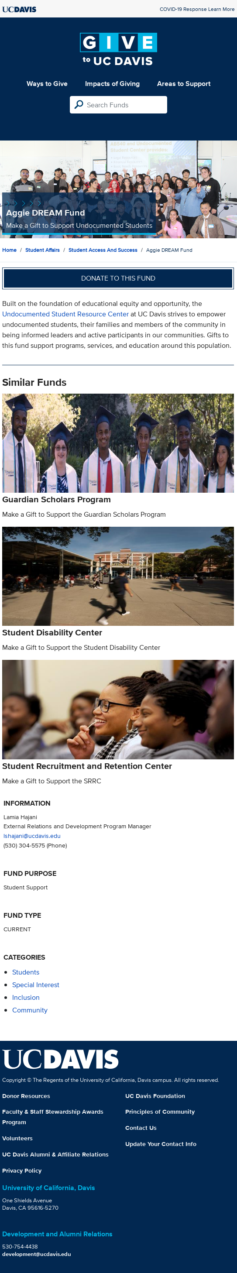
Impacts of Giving (112, 84)
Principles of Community (160, 1111)
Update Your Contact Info (160, 1143)
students (25, 972)
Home (9, 250)
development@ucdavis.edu (36, 1254)
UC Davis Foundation (155, 1095)
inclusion (26, 997)
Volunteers (17, 1138)
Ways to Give (47, 84)
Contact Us (141, 1127)
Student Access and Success (103, 250)
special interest (35, 985)
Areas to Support (183, 84)
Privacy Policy (21, 1170)
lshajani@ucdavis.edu (32, 835)
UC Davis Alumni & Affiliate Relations (55, 1154)
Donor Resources (26, 1095)
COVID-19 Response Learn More (197, 9)
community (30, 1010)
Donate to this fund (118, 278)
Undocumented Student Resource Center (65, 314)
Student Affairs (42, 250)
